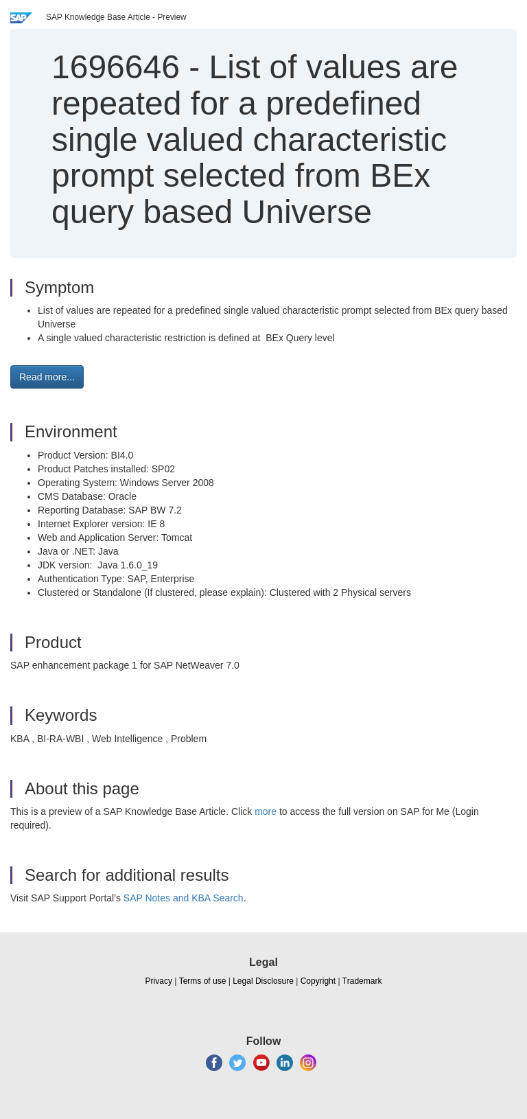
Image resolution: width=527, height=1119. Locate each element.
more (266, 811)
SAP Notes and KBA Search (184, 897)
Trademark (362, 981)
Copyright (318, 981)
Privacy (158, 981)
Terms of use (202, 981)
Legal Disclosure (263, 981)
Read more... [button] (47, 376)
